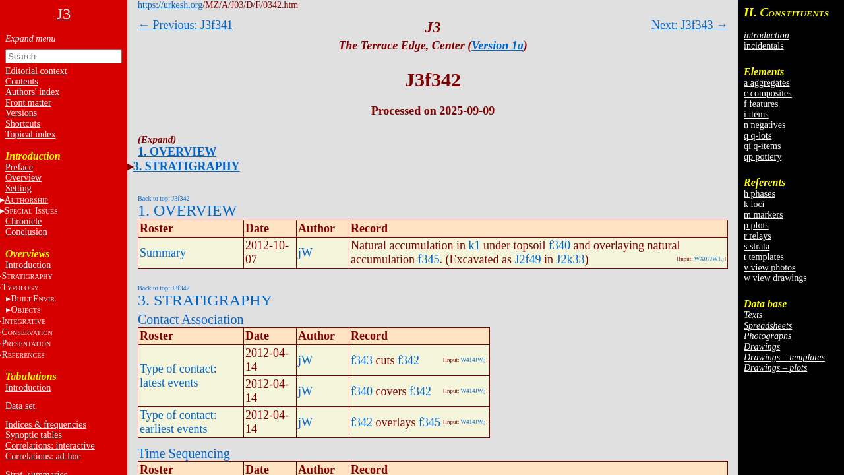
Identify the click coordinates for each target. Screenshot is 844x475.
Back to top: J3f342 (164, 198)
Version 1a (497, 45)
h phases (759, 194)
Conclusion (26, 232)
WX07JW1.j (709, 258)
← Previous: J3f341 (185, 25)
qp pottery (762, 157)
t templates (764, 257)
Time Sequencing (184, 453)
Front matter (28, 103)
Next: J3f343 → (689, 25)
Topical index (30, 134)
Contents (21, 81)
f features (761, 104)
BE (33, 298)
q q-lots (757, 136)
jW (305, 252)
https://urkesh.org (170, 5)
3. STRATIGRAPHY (186, 166)
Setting (18, 188)
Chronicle (23, 221)
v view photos (770, 267)
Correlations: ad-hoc (43, 456)
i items (756, 114)
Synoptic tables (33, 435)
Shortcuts (22, 124)
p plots (756, 225)
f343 (362, 360)
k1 (474, 245)
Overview (23, 178)
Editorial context (36, 71)
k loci (754, 204)
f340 (559, 245)
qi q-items (762, 146)
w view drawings (775, 278)
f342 (408, 360)
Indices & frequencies (45, 424)
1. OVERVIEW (177, 151)
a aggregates (767, 83)
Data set (20, 406)
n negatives (764, 125)
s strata (756, 246)
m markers (763, 215)
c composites (768, 93)
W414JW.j (473, 359)
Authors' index (32, 92)
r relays (757, 236)
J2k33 (570, 259)
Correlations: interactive (50, 446)
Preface (19, 167)
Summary (163, 252)
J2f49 (527, 259)
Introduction (28, 265)
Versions (21, 113)
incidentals (764, 46)
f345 (428, 259)
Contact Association (191, 319)
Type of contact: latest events (178, 375)
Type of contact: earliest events (178, 421)
